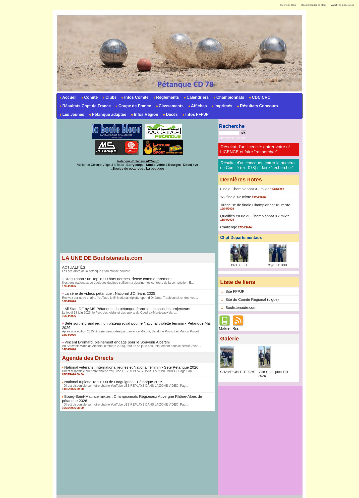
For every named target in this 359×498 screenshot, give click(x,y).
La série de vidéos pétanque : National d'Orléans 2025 (107, 292)
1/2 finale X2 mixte (234, 195)
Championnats (228, 97)
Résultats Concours (257, 106)
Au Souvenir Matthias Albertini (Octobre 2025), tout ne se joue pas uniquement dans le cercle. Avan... (129, 339)
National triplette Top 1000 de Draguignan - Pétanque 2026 (110, 375)
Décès (170, 114)
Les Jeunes (71, 114)
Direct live (185, 164)
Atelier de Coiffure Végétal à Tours (104, 164)
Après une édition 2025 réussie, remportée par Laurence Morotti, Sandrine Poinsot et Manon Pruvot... (130, 325)
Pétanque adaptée (107, 114)
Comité (89, 97)
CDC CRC (259, 97)
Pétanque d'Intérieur (138, 161)
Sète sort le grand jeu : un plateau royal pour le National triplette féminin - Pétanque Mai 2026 (137, 321)
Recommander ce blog (314, 5)
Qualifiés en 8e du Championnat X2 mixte (252, 214)
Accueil (68, 97)
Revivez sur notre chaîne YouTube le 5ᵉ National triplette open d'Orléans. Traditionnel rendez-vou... (128, 296)
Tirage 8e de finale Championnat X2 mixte (253, 203)
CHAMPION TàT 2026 (237, 368)
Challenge (228, 225)
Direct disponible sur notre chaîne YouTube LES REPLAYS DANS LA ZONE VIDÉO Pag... (123, 378)
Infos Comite (134, 97)
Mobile (224, 325)
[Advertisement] (137, 216)
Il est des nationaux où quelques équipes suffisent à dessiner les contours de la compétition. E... (126, 281)
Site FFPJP (234, 289)
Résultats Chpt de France (85, 106)
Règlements (166, 97)
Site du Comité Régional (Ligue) (250, 296)
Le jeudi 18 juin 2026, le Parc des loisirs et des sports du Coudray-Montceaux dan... (118, 310)
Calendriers (196, 97)
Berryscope (135, 164)
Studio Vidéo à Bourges (160, 164)
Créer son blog (288, 5)
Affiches (197, 106)
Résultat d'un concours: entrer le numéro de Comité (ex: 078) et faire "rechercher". (256, 164)
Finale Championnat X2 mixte (243, 188)
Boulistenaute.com (239, 304)
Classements (169, 106)
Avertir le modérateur (342, 5)
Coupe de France (133, 106)
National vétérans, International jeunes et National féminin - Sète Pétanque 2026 (127, 360)
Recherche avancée (231, 137)
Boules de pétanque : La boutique (138, 167)
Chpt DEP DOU (277, 262)
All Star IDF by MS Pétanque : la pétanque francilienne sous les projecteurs (123, 307)
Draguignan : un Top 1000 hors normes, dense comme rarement (114, 277)
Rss (235, 325)
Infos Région (144, 114)
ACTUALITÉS (73, 266)
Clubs (109, 97)
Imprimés (221, 106)
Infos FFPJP (195, 114)
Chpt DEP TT (239, 262)
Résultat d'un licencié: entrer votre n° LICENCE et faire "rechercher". (255, 149)
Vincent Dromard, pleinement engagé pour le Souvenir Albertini (114, 335)
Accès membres (179, 492)
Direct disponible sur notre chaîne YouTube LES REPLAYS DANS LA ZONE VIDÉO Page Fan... (126, 364)
